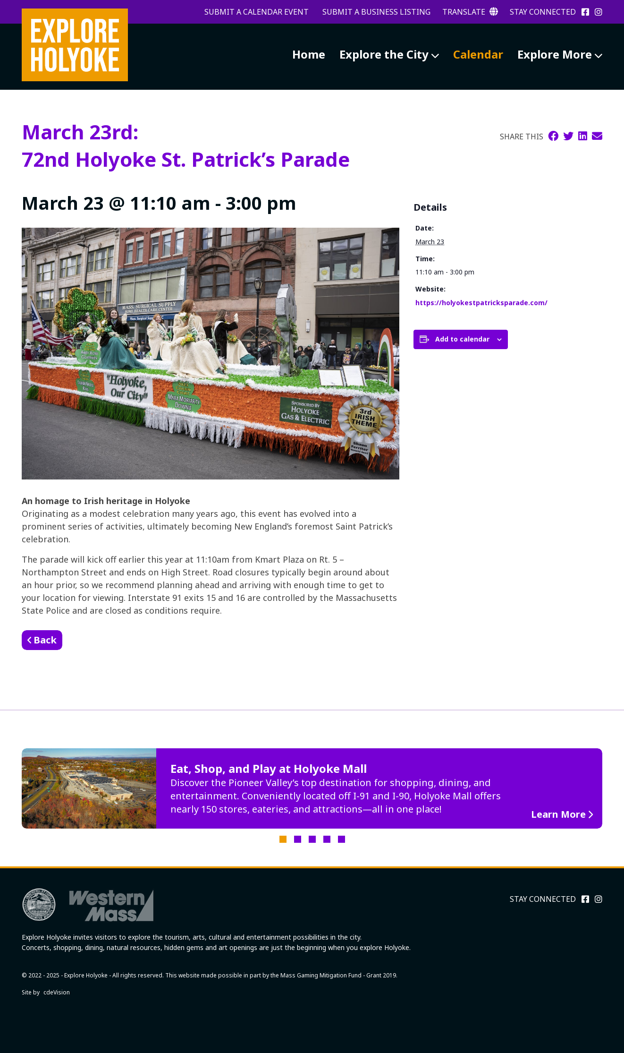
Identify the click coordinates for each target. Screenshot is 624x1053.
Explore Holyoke (75, 45)
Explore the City (384, 54)
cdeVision (56, 992)
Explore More (554, 54)
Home (308, 54)
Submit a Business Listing (376, 12)
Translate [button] (470, 12)
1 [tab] (283, 839)
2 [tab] (297, 839)
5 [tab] (341, 839)
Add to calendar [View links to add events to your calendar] (462, 338)
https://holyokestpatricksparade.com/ (481, 302)
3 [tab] (312, 839)
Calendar (478, 54)
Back (45, 640)
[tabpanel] (312, 788)
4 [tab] (326, 839)
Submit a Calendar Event (256, 12)
